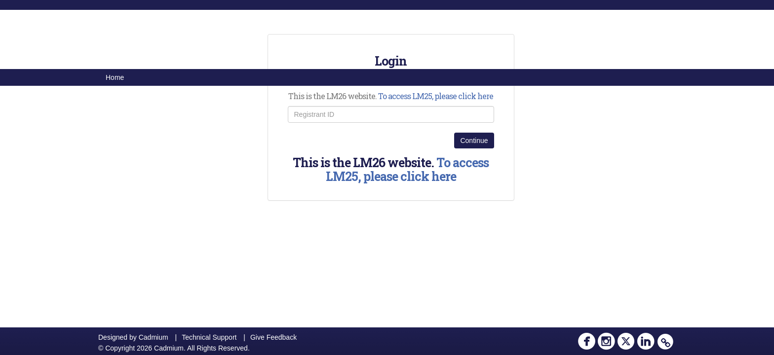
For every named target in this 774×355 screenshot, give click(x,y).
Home (115, 77)
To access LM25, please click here (435, 96)
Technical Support (209, 337)
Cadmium (153, 337)
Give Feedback (273, 337)
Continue (474, 140)
